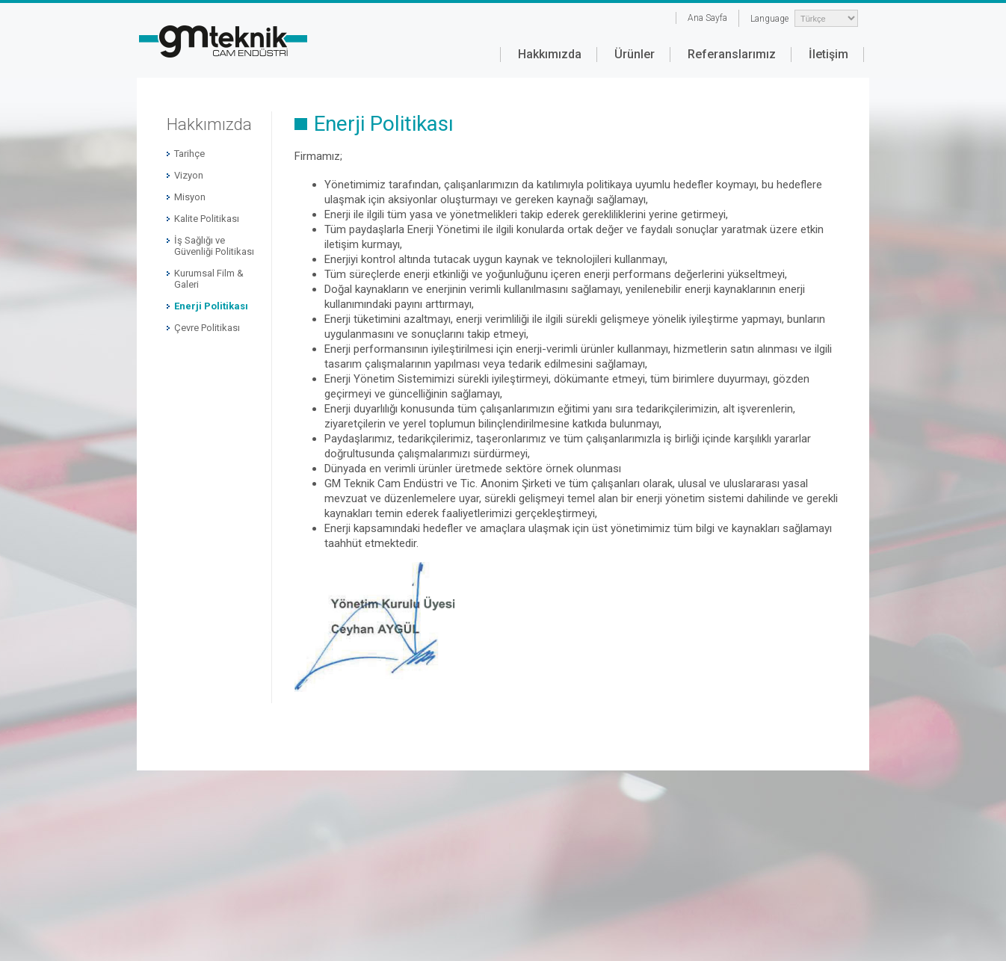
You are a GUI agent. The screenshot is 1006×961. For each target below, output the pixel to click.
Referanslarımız (732, 54)
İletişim (828, 54)
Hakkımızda (549, 54)
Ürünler (634, 54)
